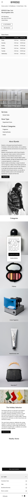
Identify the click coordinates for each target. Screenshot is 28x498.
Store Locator (4, 6)
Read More (5, 176)
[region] (14, 249)
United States (20, 6)
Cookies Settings (14, 258)
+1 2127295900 (7, 24)
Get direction (7, 27)
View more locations (14, 469)
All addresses (12, 6)
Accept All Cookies (14, 254)
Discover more (6, 432)
